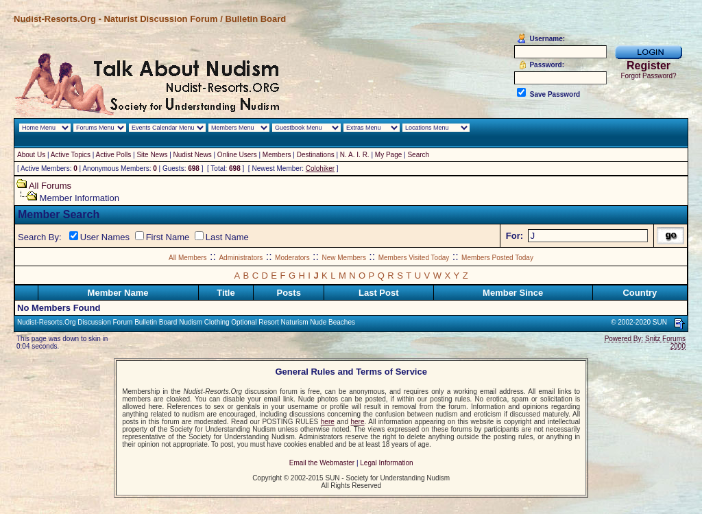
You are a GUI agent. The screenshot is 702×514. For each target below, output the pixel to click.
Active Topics (70, 155)
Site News (151, 155)
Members (277, 155)
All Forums (50, 185)
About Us (31, 155)
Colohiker (320, 168)
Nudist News (192, 155)
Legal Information (386, 463)
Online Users (237, 155)
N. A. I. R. (355, 155)
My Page (388, 155)
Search (418, 155)
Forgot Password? (648, 76)
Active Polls (114, 155)
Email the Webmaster (321, 463)
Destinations (316, 155)
